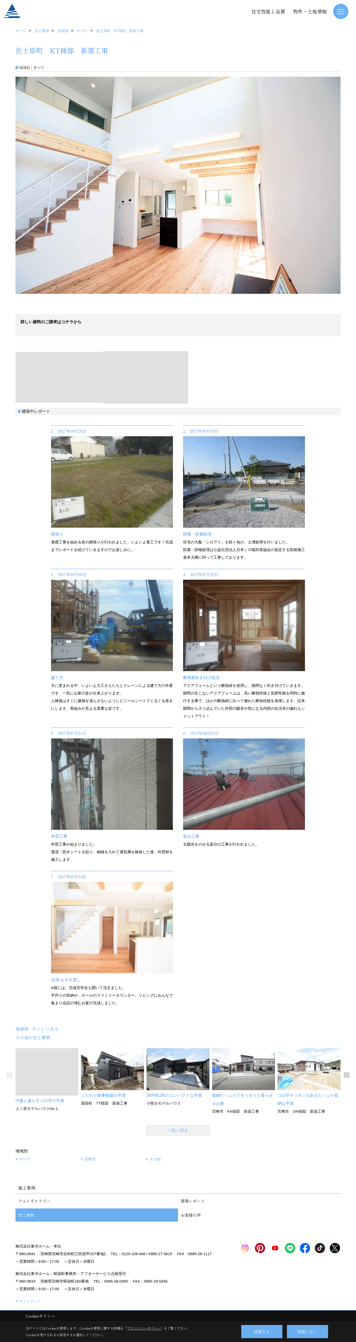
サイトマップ (30, 1301)
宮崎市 (90, 1159)
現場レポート (193, 1201)
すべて (25, 1159)
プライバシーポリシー (143, 1328)
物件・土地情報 (310, 11)
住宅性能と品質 (268, 11)
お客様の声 (191, 1215)
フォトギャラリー (34, 1201)
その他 (155, 1159)
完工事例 (26, 1215)
